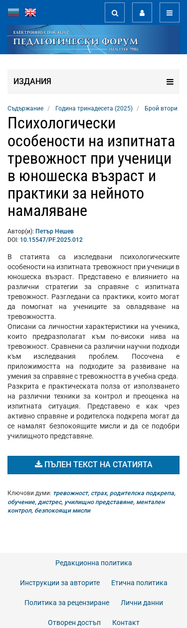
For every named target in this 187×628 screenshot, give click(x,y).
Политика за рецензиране (66, 603)
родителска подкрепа (142, 493)
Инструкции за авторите (60, 583)
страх (99, 493)
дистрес (49, 502)
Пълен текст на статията (94, 464)
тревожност (70, 493)
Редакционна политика (93, 563)
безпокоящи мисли (62, 510)
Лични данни (142, 603)
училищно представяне (98, 502)
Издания (93, 81)
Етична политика (139, 583)
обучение (21, 502)
